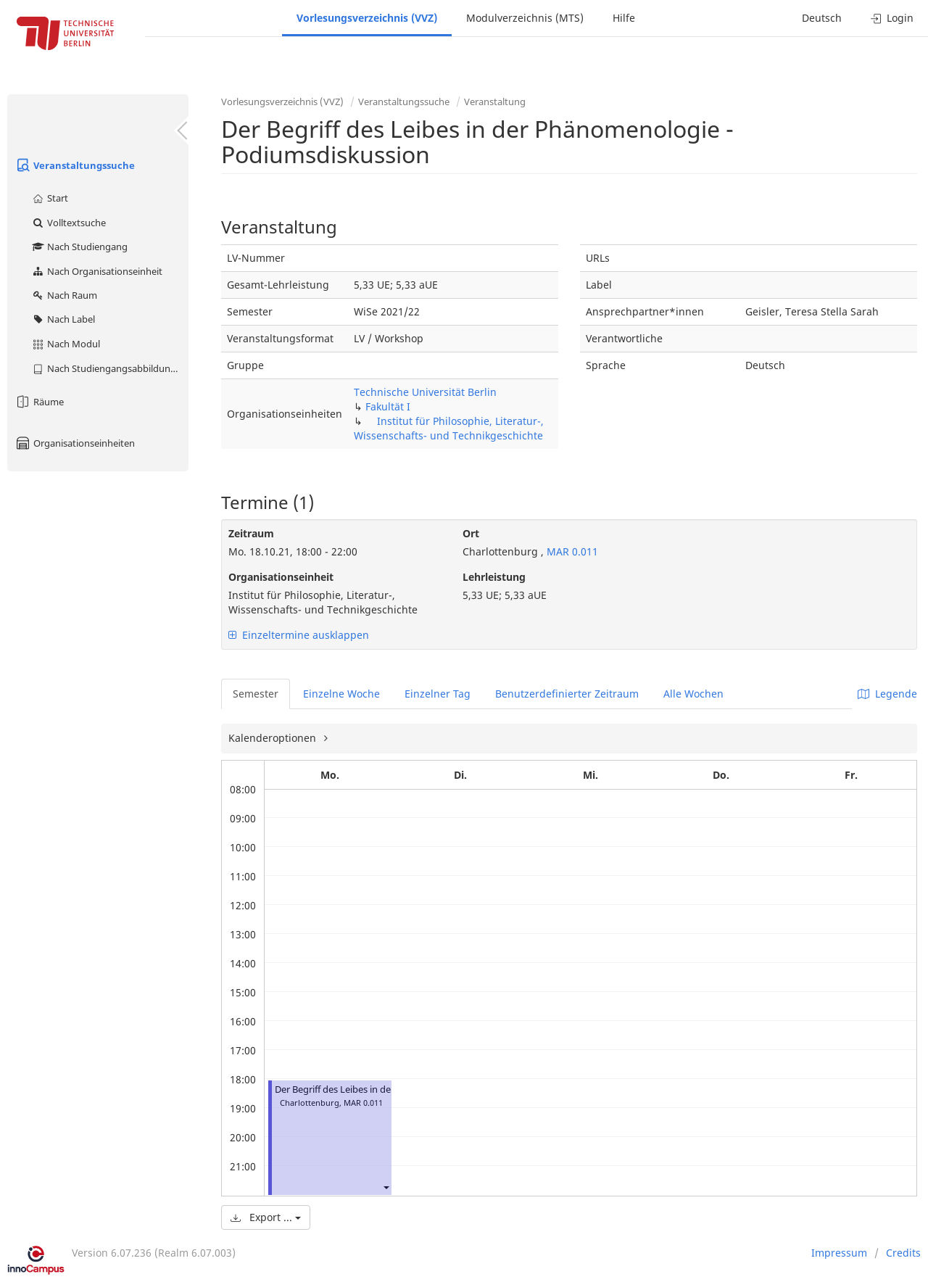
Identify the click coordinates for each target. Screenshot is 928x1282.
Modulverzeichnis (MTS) (525, 18)
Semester (255, 693)
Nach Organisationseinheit (96, 271)
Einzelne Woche (341, 693)
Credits (903, 1253)
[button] (385, 1186)
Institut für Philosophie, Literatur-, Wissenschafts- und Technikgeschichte (449, 428)
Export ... (266, 1217)
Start (49, 197)
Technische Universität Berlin (425, 392)
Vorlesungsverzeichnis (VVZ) (367, 18)
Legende (887, 693)
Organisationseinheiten (74, 443)
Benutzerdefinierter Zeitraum (567, 693)
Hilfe (624, 18)
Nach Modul (65, 343)
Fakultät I (387, 406)
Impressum (839, 1253)
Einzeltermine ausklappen (298, 635)
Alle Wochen (693, 693)
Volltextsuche (68, 222)
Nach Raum (64, 295)
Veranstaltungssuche (74, 165)
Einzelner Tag (438, 693)
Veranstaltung (495, 101)
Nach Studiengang (79, 246)
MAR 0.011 (571, 551)
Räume (39, 401)
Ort (471, 533)
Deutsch (822, 18)
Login (892, 18)
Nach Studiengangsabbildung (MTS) (109, 368)
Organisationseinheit (281, 577)
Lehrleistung (494, 577)
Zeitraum (251, 533)
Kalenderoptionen (273, 738)
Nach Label (63, 319)
